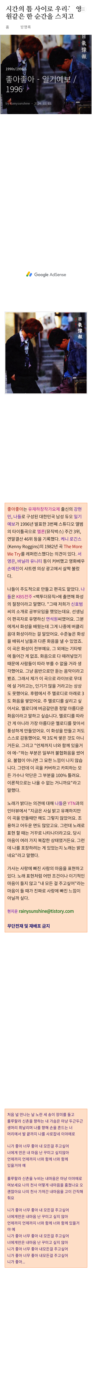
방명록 (25, 27)
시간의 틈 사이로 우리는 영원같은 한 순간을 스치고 (44, 9)
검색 (72, 9)
